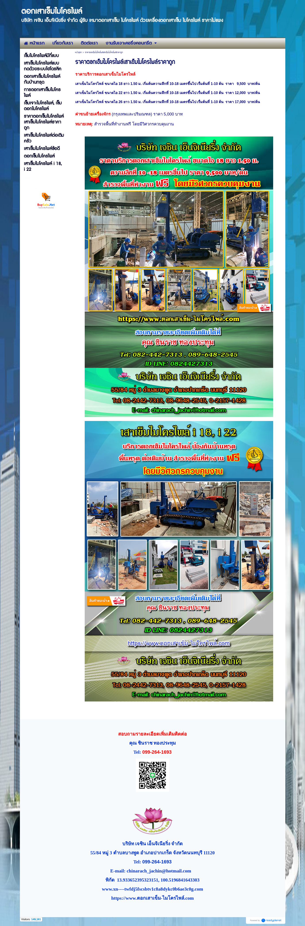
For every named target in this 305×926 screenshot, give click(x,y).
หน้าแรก (78, 52)
